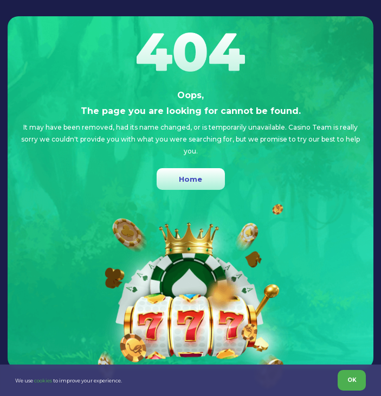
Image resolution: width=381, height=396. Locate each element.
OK (352, 380)
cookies (43, 381)
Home (190, 179)
